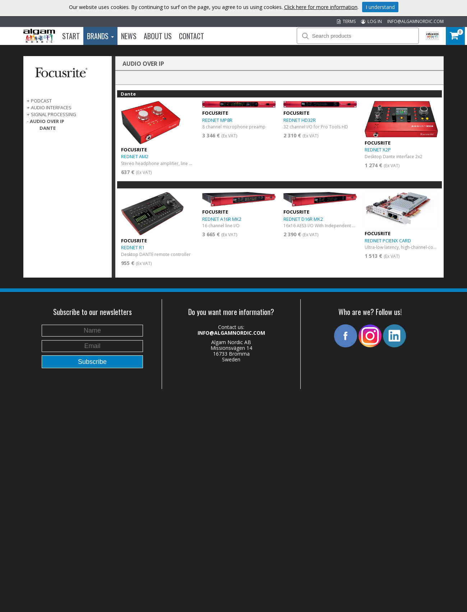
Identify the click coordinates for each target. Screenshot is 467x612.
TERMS (346, 21)
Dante (48, 128)
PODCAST (41, 100)
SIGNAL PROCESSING (53, 114)
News (129, 36)
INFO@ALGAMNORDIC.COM (415, 21)
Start (71, 36)
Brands (100, 36)
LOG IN (371, 21)
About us (158, 36)
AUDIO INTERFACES (51, 107)
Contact (191, 36)
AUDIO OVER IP (47, 121)
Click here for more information (320, 7)
